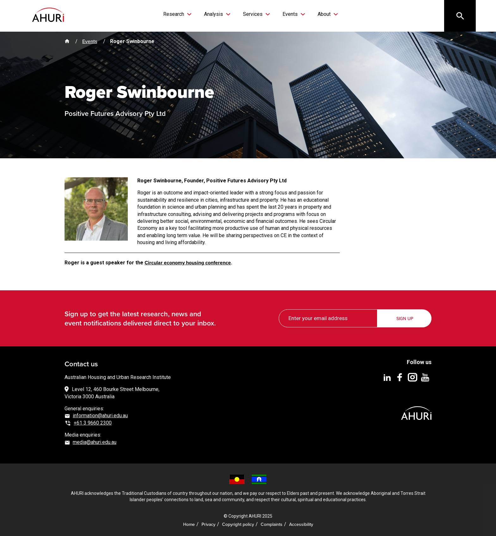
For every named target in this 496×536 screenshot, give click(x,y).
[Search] (460, 16)
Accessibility (301, 524)
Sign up (404, 318)
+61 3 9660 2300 (93, 423)
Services (253, 14)
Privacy (208, 524)
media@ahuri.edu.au (94, 442)
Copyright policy (238, 524)
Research (174, 14)
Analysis (214, 14)
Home (189, 524)
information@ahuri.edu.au (100, 416)
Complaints (271, 524)
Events (290, 14)
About (325, 14)
